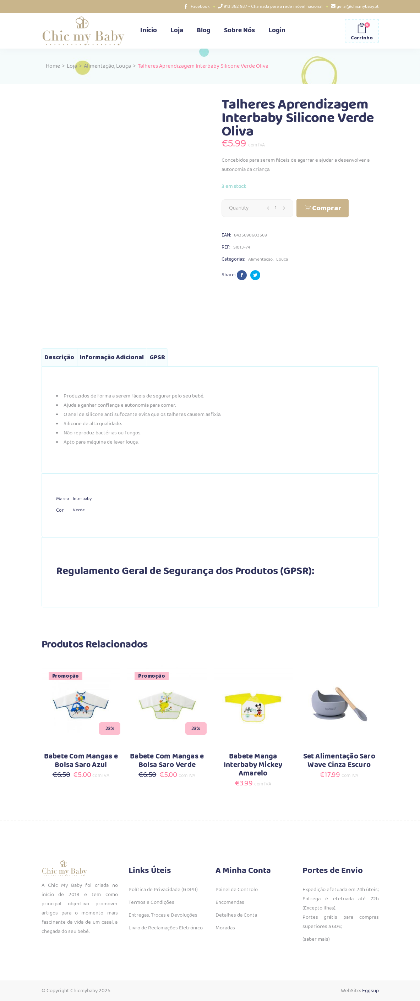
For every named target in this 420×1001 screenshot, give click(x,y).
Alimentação (99, 66)
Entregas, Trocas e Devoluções (163, 915)
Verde (79, 510)
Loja (72, 66)
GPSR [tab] (157, 357)
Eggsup (370, 990)
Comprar (327, 208)
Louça (123, 66)
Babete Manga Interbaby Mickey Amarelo (253, 765)
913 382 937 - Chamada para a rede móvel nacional (273, 6)
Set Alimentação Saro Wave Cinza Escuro (339, 761)
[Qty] (275, 207)
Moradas (225, 928)
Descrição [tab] (59, 357)
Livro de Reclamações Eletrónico (166, 928)
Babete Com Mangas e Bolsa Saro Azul (81, 761)
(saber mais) (316, 939)
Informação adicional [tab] (112, 357)
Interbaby (82, 498)
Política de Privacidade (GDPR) (163, 889)
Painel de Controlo (237, 889)
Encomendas (230, 902)
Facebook (200, 6)
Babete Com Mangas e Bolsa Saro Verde (167, 761)
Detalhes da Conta (236, 915)
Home (53, 66)
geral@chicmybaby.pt (358, 6)
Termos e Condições (151, 902)
